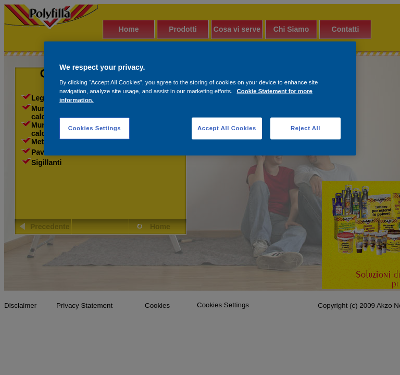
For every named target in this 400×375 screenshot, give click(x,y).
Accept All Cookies (226, 127)
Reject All (305, 127)
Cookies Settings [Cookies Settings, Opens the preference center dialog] (94, 127)
